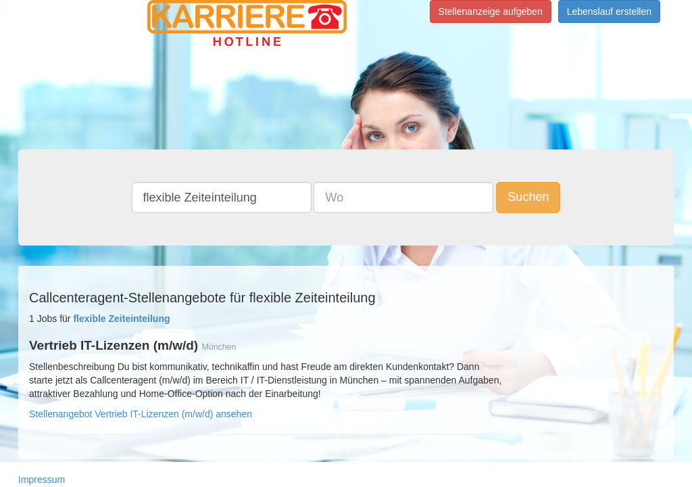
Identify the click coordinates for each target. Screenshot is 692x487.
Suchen (528, 197)
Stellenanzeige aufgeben (491, 11)
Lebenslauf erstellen (609, 11)
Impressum (41, 479)
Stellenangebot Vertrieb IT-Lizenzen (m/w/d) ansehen (140, 414)
